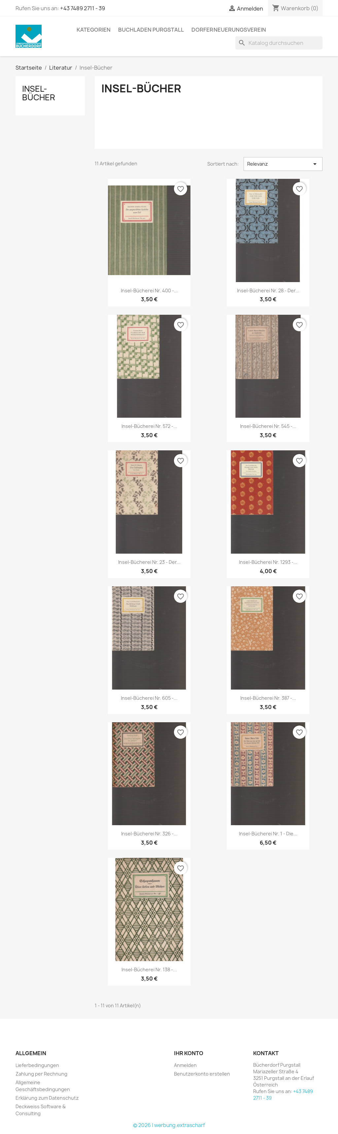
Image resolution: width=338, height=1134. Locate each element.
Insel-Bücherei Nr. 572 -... (149, 426)
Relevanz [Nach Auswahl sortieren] (283, 164)
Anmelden (185, 1065)
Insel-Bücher (38, 93)
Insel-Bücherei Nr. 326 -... (149, 833)
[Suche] (278, 42)
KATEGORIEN (94, 29)
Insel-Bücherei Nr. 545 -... (268, 426)
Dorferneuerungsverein (228, 29)
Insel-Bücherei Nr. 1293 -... (268, 562)
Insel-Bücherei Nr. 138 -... (149, 969)
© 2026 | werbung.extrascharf (169, 1125)
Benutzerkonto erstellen (202, 1074)
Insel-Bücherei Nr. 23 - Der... (149, 562)
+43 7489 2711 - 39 (82, 8)
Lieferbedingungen (37, 1065)
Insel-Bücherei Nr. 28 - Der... (268, 290)
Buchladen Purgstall (151, 29)
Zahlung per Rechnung (41, 1074)
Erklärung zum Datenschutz (47, 1098)
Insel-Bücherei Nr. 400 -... (149, 290)
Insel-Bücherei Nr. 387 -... (268, 698)
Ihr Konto (188, 1053)
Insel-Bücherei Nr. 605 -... (149, 698)
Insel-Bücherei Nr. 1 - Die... (268, 833)
